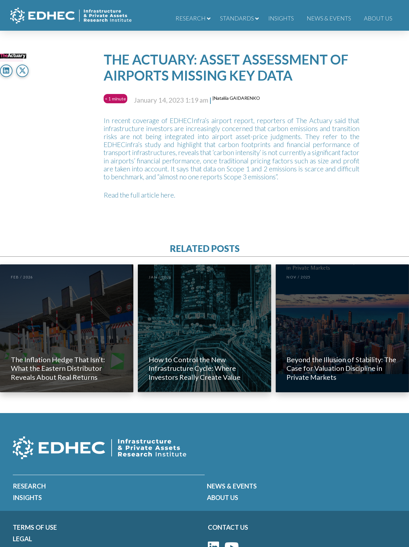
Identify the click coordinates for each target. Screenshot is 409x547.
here (167, 195)
